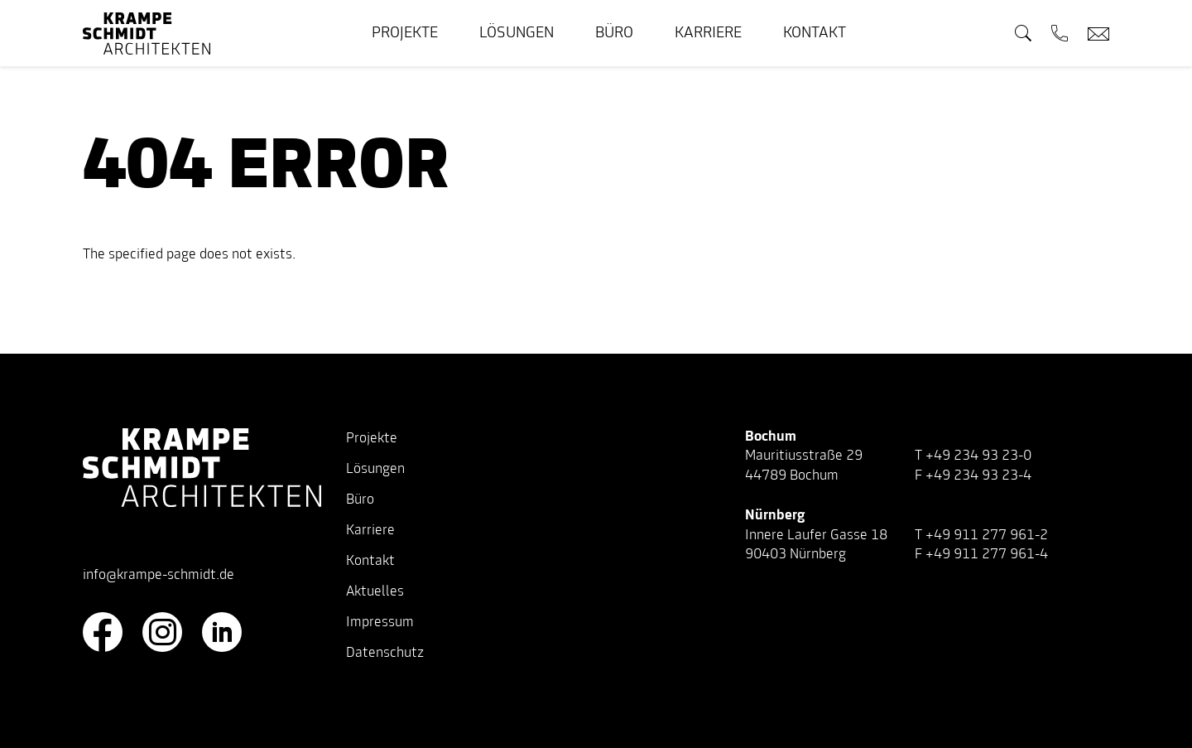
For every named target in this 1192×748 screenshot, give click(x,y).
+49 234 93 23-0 (978, 456)
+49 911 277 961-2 (986, 535)
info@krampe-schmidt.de (158, 575)
